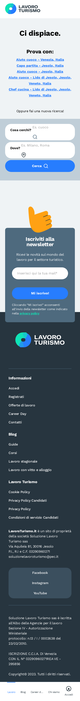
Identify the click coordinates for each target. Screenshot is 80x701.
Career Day (17, 414)
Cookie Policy (19, 492)
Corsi (13, 453)
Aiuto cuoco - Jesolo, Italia (40, 72)
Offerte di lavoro (22, 405)
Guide (13, 444)
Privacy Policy (20, 509)
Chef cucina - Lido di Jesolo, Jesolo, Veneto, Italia (40, 92)
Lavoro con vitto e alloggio (30, 470)
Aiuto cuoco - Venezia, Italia (40, 60)
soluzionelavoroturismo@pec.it (33, 557)
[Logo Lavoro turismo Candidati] (22, 9)
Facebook (40, 573)
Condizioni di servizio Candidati (33, 517)
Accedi (14, 388)
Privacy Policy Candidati (28, 500)
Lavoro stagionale (23, 461)
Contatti (15, 422)
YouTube (40, 593)
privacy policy (29, 313)
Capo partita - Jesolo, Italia (40, 66)
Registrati (16, 397)
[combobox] (40, 132)
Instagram (40, 583)
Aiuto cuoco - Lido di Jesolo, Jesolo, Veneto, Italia (40, 80)
